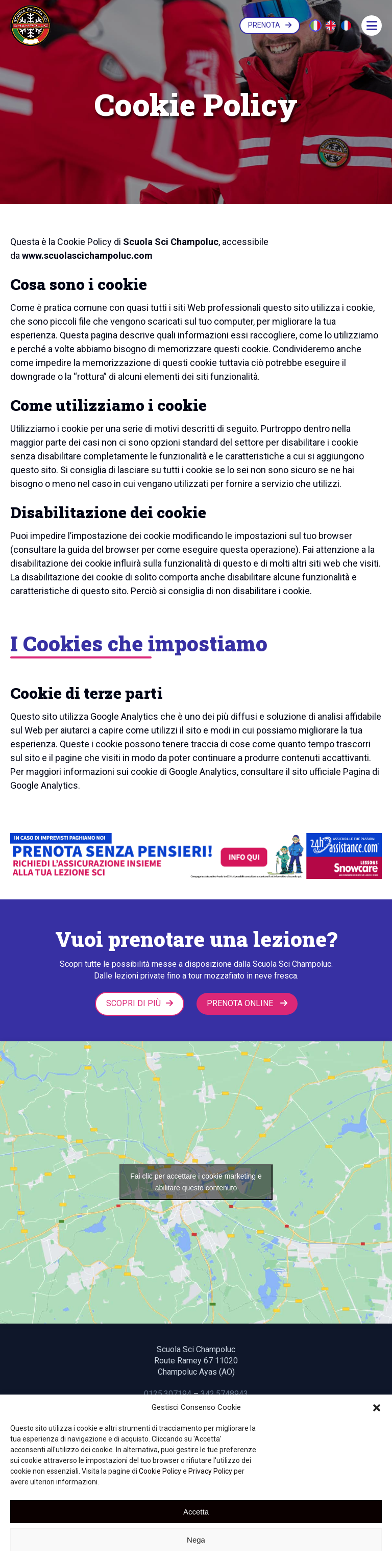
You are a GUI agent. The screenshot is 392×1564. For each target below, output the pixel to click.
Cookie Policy (160, 1471)
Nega (196, 1539)
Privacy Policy (210, 1471)
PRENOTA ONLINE (247, 1003)
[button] (377, 1408)
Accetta (196, 1511)
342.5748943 (224, 1393)
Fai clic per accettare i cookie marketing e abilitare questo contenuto (196, 1182)
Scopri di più (139, 1003)
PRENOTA (269, 25)
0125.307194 (167, 1393)
